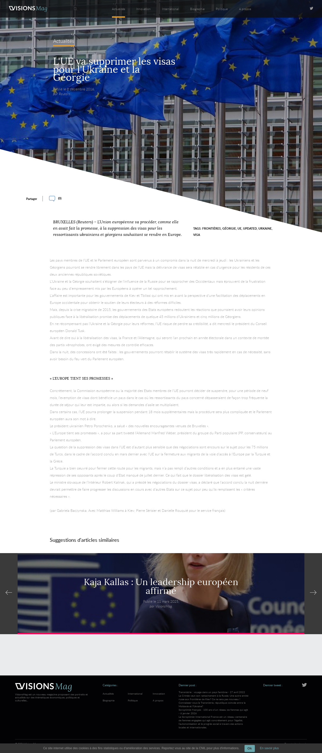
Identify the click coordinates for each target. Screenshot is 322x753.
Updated (250, 228)
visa (196, 235)
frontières (211, 228)
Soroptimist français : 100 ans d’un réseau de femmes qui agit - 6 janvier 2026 (214, 718)
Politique (222, 9)
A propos (245, 9)
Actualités (118, 9)
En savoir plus (269, 748)
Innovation (143, 9)
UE (239, 228)
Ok (250, 748)
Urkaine (265, 228)
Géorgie (229, 228)
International (170, 9)
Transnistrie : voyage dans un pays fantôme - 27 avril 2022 (214, 699)
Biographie (197, 9)
